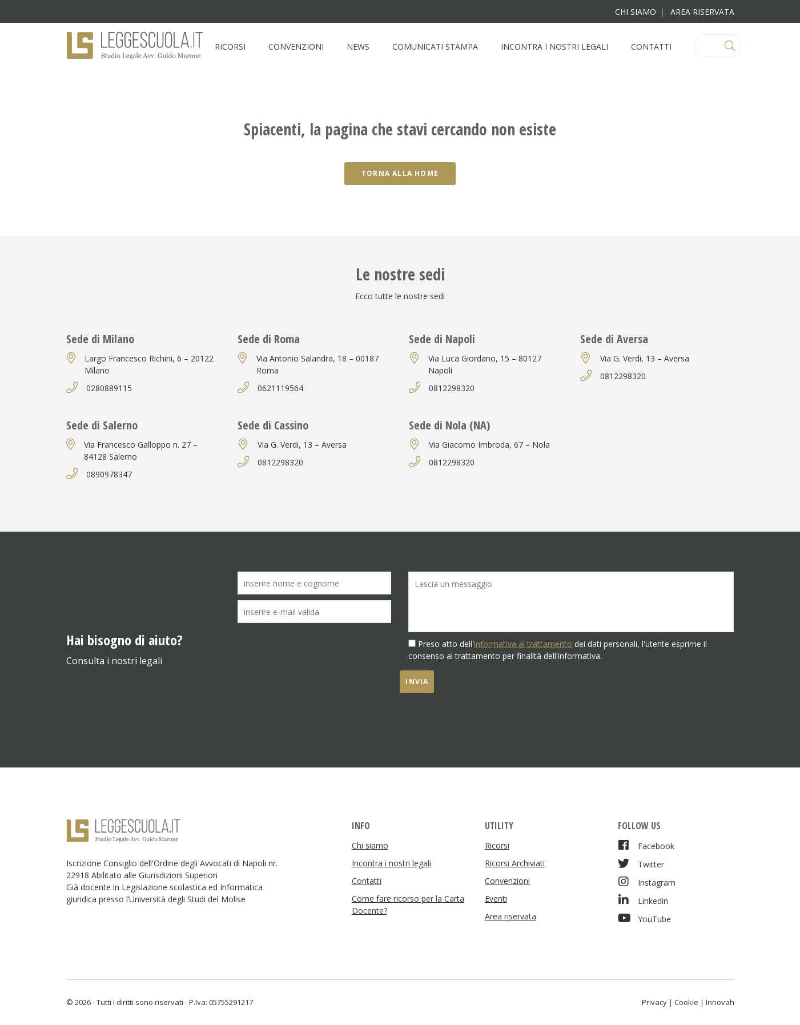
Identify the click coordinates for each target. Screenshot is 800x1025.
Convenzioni (296, 46)
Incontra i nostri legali (554, 46)
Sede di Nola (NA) (449, 425)
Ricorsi (230, 46)
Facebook (646, 845)
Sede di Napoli (442, 339)
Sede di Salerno (102, 425)
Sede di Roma (269, 339)
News (358, 46)
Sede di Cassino (273, 425)
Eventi (496, 898)
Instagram (647, 882)
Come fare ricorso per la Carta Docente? (408, 904)
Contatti (651, 46)
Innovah (720, 1002)
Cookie (686, 1002)
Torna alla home (400, 173)
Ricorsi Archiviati (515, 863)
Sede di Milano (100, 339)
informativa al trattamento (523, 643)
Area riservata (702, 11)
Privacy (654, 1002)
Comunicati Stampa (435, 46)
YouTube (644, 918)
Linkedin (643, 900)
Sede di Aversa (614, 339)
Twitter (641, 864)
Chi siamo (635, 11)
